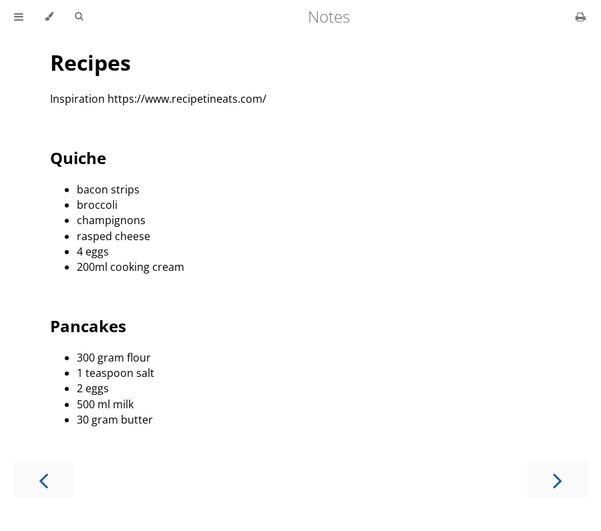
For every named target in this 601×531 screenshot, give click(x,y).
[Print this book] (580, 16)
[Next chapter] (558, 479)
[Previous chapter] (43, 479)
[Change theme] (49, 16)
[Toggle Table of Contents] (18, 16)
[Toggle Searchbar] (78, 16)
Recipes (90, 62)
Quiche (78, 158)
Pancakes (88, 326)
